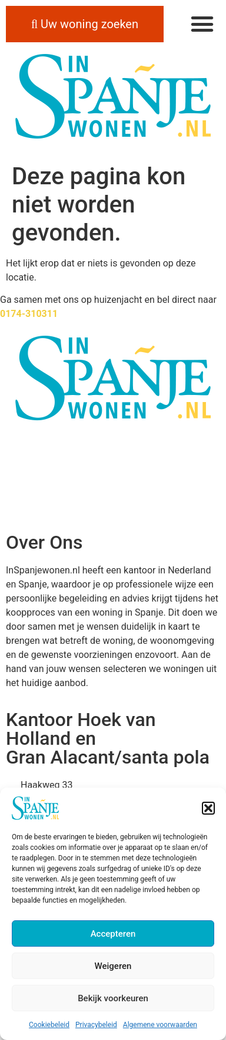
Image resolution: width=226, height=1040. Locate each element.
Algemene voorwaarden (160, 1025)
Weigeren (113, 966)
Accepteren (113, 933)
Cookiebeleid (49, 1025)
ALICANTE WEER (113, 477)
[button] (208, 808)
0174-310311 (29, 313)
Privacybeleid (96, 1025)
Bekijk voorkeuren (113, 998)
